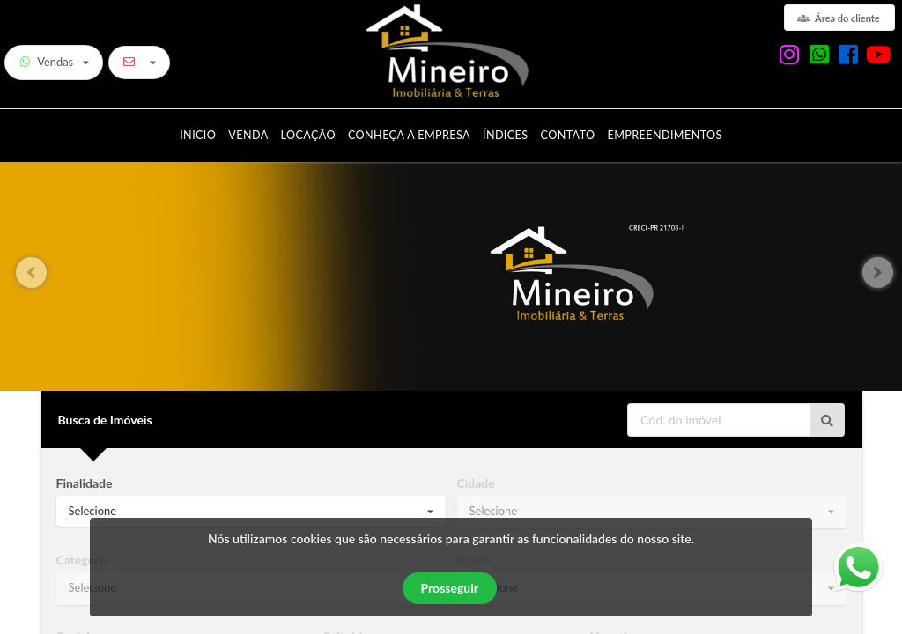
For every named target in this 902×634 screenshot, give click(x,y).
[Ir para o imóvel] (827, 420)
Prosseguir (449, 587)
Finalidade (84, 483)
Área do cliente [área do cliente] (838, 18)
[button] (881, 272)
